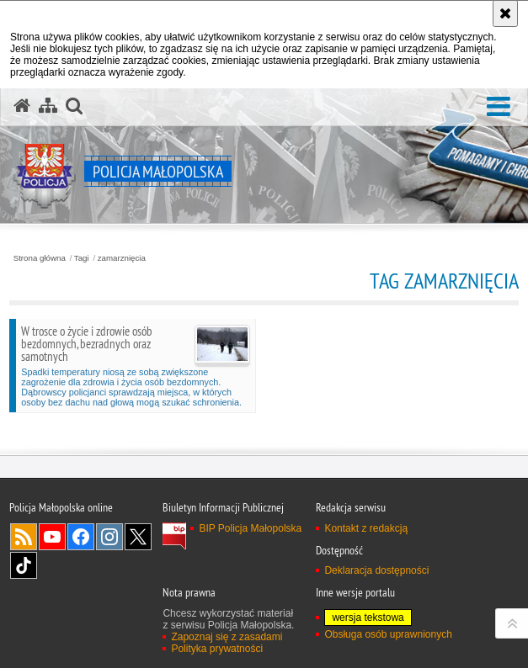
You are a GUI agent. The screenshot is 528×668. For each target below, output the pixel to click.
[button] (498, 107)
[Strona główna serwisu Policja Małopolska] (21, 106)
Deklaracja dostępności (376, 570)
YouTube (52, 536)
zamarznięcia (122, 258)
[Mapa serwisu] (48, 106)
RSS (23, 536)
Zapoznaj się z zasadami (226, 637)
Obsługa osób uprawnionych (387, 634)
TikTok (23, 565)
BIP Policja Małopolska (250, 528)
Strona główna (39, 258)
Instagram (109, 536)
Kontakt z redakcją (366, 528)
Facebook (80, 536)
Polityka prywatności (217, 649)
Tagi (81, 258)
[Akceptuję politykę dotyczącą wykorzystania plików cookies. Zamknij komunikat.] (505, 13)
